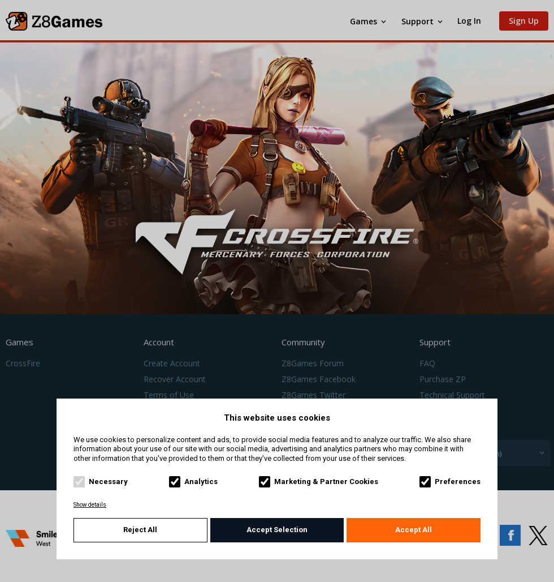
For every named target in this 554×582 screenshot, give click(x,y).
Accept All (413, 529)
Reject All (140, 529)
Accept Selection (277, 529)
